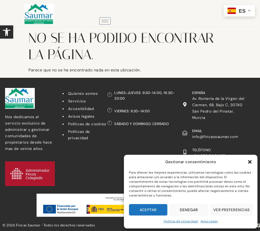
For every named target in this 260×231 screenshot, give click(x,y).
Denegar (189, 209)
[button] (6, 32)
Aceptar (148, 209)
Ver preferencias (231, 209)
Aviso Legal (209, 221)
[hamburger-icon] (105, 21)
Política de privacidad (181, 221)
